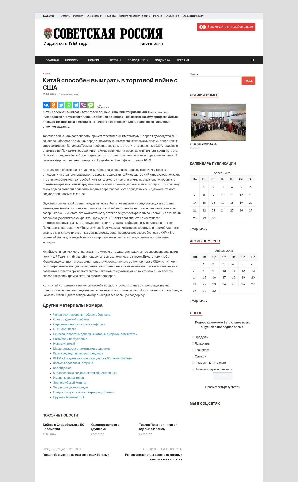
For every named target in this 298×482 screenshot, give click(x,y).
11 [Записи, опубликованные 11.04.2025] (232, 194)
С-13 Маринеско (64, 329)
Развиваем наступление (70, 339)
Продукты (201, 337)
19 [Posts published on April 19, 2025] (243, 277)
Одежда (200, 356)
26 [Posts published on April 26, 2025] (243, 284)
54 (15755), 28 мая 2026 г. (203, 143)
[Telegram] (76, 105)
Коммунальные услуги (210, 362)
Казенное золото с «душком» (105, 427)
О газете (65, 15)
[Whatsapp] (68, 105)
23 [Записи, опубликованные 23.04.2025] (213, 210)
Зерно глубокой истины (69, 382)
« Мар (194, 229)
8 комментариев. (69, 94)
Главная (52, 60)
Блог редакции (94, 15)
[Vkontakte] (46, 105)
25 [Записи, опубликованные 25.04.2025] (232, 210)
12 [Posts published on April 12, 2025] (243, 270)
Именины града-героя (68, 377)
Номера (94, 60)
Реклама (157, 15)
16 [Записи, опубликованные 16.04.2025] (213, 202)
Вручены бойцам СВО (68, 397)
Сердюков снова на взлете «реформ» (79, 324)
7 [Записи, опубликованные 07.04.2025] (195, 194)
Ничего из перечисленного (213, 369)
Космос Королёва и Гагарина (73, 363)
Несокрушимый (64, 343)
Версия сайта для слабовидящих (226, 26)
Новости (71, 60)
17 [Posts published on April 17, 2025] (224, 277)
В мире (47, 73)
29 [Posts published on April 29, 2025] (204, 290)
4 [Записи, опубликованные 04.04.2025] (232, 187)
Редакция (78, 15)
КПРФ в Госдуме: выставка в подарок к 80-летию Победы (92, 358)
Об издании (136, 60)
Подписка (110, 15)
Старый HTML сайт (193, 15)
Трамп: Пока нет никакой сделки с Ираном (158, 427)
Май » (203, 229)
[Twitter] (61, 105)
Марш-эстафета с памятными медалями (81, 348)
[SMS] (90, 105)
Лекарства (202, 343)
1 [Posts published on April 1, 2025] (203, 264)
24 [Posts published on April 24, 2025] (224, 284)
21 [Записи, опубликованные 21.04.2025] (195, 210)
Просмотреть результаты (222, 387)
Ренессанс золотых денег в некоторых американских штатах (95, 334)
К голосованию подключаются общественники (85, 373)
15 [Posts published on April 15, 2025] (204, 277)
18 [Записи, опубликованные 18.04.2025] (232, 202)
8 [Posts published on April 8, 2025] (203, 270)
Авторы (115, 60)
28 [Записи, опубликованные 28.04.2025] (195, 218)
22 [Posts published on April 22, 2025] (204, 284)
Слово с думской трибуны (71, 319)
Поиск (194, 74)
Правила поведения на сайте (134, 15)
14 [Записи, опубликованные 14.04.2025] (195, 202)
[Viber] (83, 105)
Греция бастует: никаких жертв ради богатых (84, 392)
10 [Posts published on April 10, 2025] (224, 270)
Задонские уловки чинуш (70, 387)
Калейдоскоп (62, 368)
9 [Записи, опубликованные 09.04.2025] (213, 194)
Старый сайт (172, 15)
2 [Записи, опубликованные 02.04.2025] (213, 187)
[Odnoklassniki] (53, 105)
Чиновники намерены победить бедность (82, 314)
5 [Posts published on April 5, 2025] (242, 264)
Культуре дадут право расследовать (78, 353)
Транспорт (202, 350)
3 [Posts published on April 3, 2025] (223, 264)
